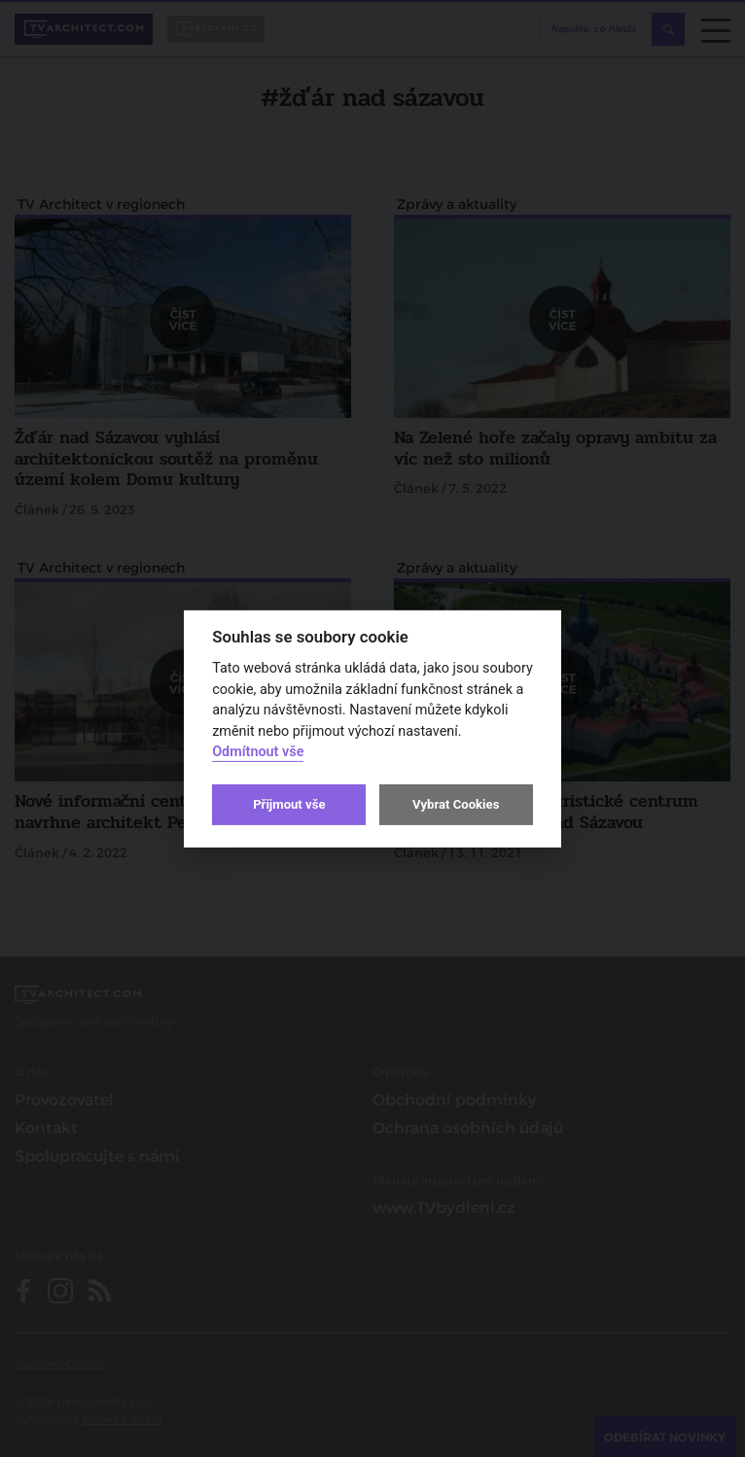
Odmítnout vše (257, 752)
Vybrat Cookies (455, 804)
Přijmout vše (289, 804)
